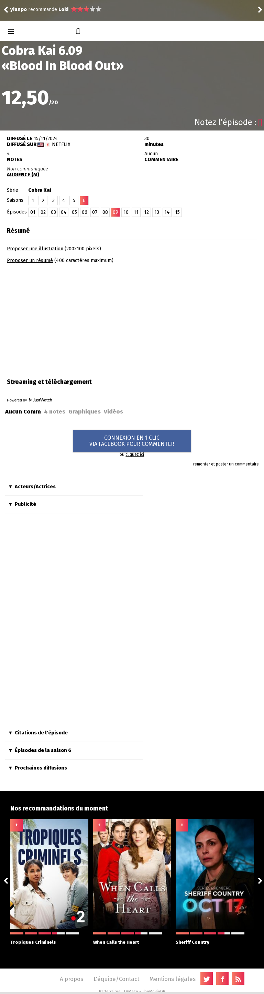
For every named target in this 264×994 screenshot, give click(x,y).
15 (177, 212)
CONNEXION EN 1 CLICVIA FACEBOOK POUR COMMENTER (131, 441)
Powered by (29, 400)
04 (64, 212)
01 (32, 212)
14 (167, 212)
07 (95, 212)
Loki (63, 9)
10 (126, 212)
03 (53, 212)
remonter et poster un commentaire (226, 464)
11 (136, 212)
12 (146, 212)
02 (43, 212)
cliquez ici (134, 454)
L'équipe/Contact (116, 978)
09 (115, 212)
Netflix (61, 144)
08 (105, 212)
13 (156, 212)
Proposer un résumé (30, 260)
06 (84, 212)
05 (74, 212)
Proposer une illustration (35, 249)
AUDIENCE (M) (23, 175)
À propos (71, 978)
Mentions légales (173, 978)
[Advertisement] (64, 318)
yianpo (18, 9)
